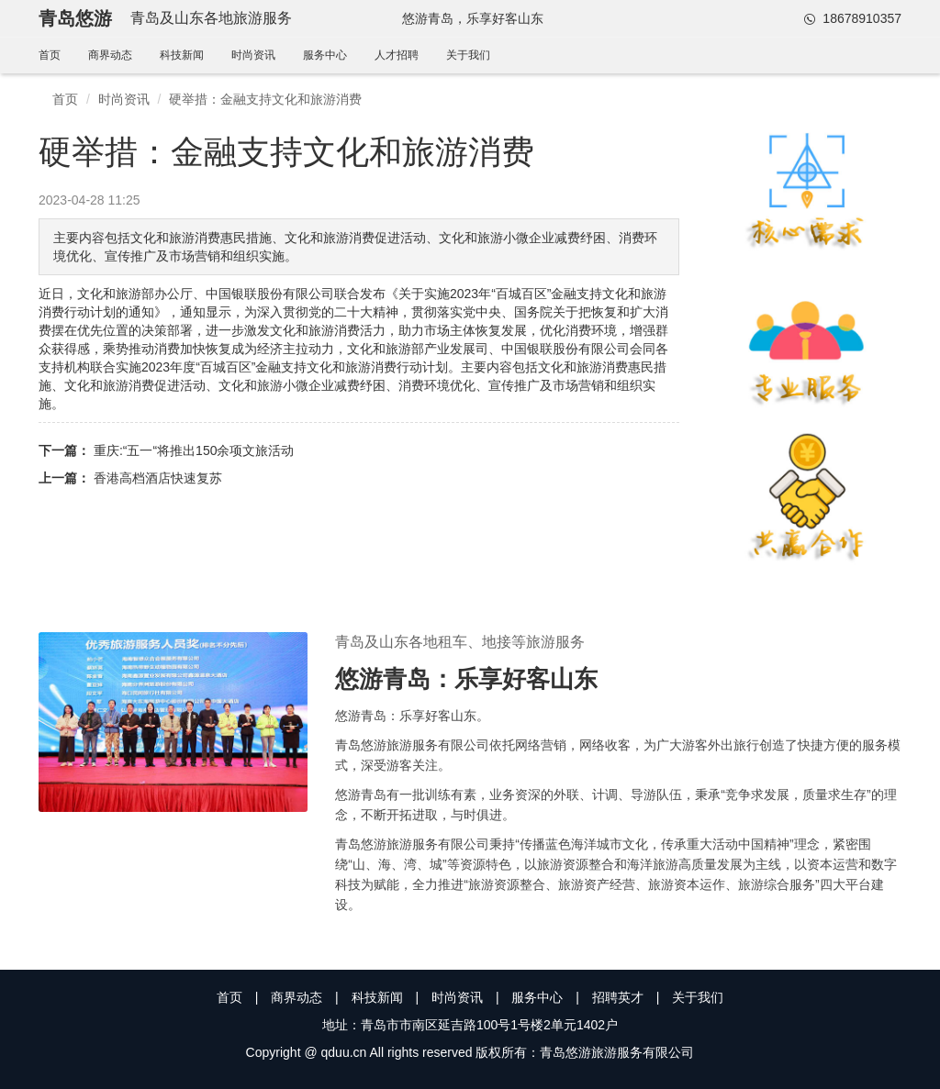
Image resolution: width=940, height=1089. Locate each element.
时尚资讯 (253, 55)
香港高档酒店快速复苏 (158, 478)
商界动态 (110, 55)
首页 (50, 55)
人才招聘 (397, 55)
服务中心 (325, 55)
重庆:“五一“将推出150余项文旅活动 (194, 450)
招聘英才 (617, 997)
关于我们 (468, 55)
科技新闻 (182, 55)
